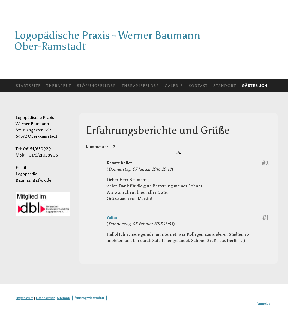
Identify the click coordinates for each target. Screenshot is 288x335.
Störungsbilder (96, 85)
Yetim (112, 217)
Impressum (24, 298)
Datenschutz (45, 298)
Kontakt (198, 85)
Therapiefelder (140, 85)
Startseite (28, 85)
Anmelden (264, 304)
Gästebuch (255, 85)
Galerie (174, 85)
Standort (224, 85)
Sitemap (63, 298)
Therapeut (58, 85)
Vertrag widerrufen (89, 298)
